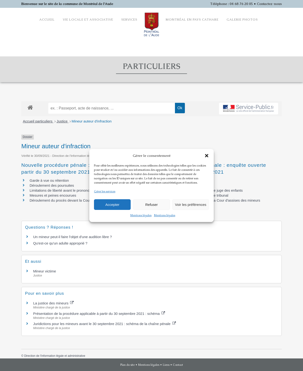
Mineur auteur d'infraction (92, 121)
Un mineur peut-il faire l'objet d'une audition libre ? (72, 237)
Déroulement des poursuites (52, 185)
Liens (166, 365)
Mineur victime (44, 271)
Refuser (151, 205)
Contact (178, 365)
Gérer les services (104, 191)
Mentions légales (141, 215)
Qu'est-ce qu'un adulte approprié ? (60, 243)
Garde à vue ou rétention (49, 180)
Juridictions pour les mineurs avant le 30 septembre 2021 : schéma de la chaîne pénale (104, 324)
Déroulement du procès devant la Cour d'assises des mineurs (78, 200)
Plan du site (127, 365)
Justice (63, 121)
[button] (206, 155)
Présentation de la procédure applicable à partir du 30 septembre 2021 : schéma (99, 314)
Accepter (112, 205)
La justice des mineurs (53, 303)
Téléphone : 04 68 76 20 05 (231, 4)
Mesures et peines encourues (53, 195)
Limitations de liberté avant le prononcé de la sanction (72, 190)
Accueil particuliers (38, 121)
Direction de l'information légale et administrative (54, 355)
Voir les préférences (190, 205)
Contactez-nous (269, 4)
